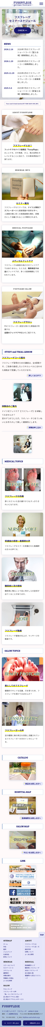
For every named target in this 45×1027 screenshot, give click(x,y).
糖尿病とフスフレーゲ (32, 968)
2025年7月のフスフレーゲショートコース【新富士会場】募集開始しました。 (28, 91)
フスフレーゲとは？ (22, 145)
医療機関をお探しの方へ (31, 818)
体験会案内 (7, 975)
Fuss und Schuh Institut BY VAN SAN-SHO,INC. (22, 104)
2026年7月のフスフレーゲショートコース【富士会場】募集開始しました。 (28, 52)
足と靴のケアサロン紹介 (11, 997)
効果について (29, 952)
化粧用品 (6, 954)
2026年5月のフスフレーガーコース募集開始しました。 (28, 64)
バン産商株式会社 (12, 1014)
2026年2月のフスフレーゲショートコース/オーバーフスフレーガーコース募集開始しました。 (29, 78)
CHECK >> (22, 30)
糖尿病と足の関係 (13, 585)
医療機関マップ (30, 965)
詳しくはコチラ (35, 375)
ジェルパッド (7, 952)
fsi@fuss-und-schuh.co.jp (31, 1017)
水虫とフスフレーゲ (31, 970)
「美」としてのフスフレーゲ (12, 994)
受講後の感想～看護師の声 (17, 540)
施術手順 (28, 949)
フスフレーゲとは (30, 944)
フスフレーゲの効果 (14, 496)
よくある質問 (29, 954)
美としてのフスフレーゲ (16, 685)
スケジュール (7, 970)
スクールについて (9, 965)
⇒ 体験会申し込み (32, 1023)
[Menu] (41, 3)
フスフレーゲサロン (22, 321)
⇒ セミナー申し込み (11, 1023)
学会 (4, 947)
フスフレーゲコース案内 (13, 357)
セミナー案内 (22, 203)
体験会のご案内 (9, 406)
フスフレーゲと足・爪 (32, 947)
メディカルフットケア (22, 260)
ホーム (5, 944)
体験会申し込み (35, 427)
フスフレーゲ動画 (13, 630)
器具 (4, 949)
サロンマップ (7, 989)
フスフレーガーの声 (14, 730)
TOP (42, 934)
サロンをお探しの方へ (32, 852)
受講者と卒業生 (8, 978)
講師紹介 (6, 973)
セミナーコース (8, 968)
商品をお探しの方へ (33, 783)
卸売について (7, 957)
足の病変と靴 (29, 973)
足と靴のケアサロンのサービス (13, 999)
